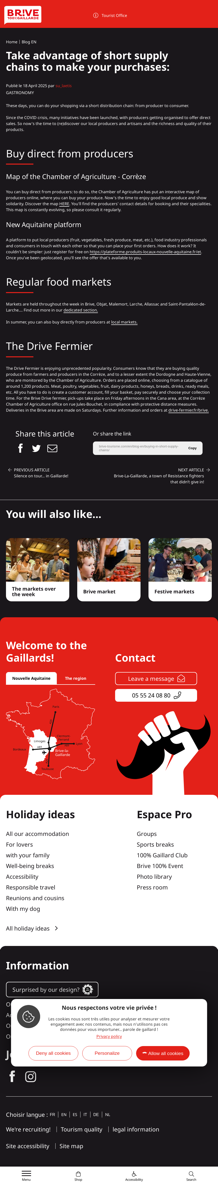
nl (107, 1114)
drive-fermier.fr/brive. (188, 410)
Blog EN (29, 42)
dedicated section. (81, 310)
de (96, 1115)
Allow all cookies (165, 1053)
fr (52, 1115)
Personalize (107, 1053)
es (75, 1114)
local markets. (124, 322)
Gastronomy (20, 92)
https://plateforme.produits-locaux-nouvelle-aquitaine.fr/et (145, 251)
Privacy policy (109, 1036)
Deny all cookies (53, 1053)
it (85, 1115)
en (64, 1114)
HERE (64, 203)
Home (11, 42)
